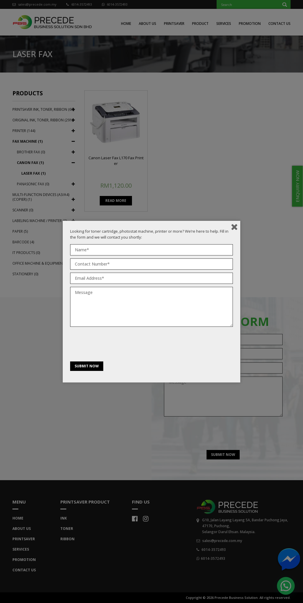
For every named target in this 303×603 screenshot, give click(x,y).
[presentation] (115, 345)
